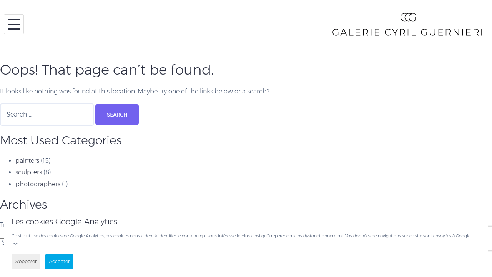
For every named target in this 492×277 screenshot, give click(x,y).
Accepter (59, 261)
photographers (37, 184)
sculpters (28, 172)
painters (27, 160)
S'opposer (26, 261)
